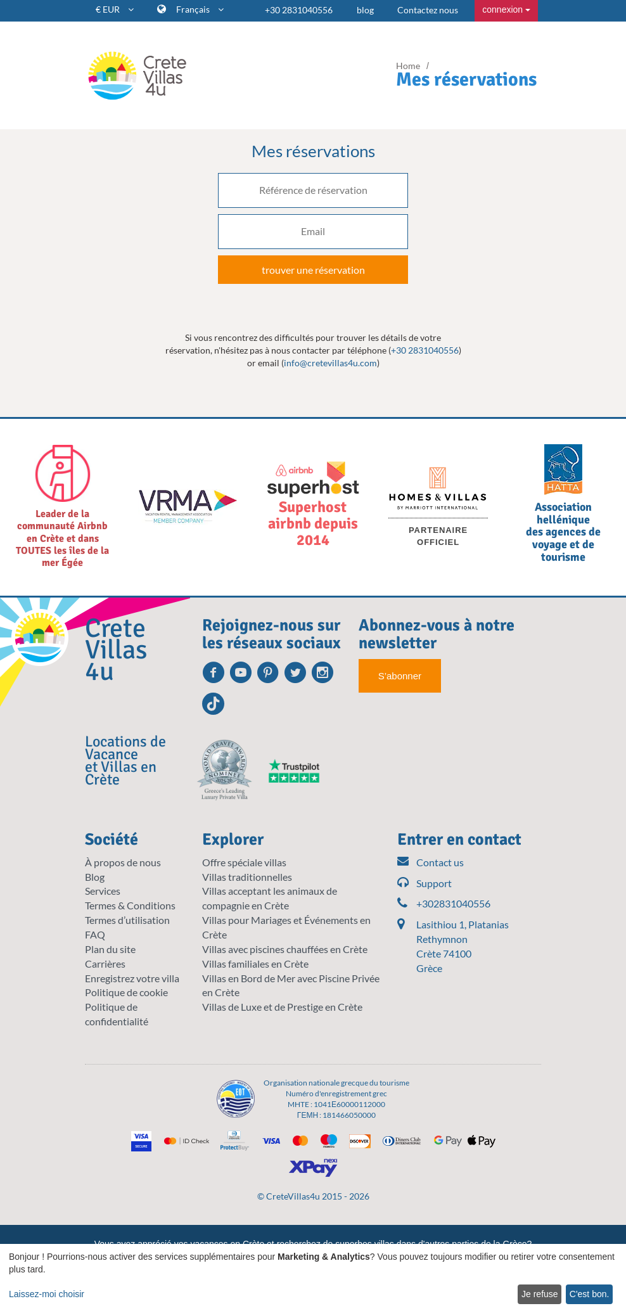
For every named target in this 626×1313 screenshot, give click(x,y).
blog (365, 9)
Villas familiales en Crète (255, 964)
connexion (506, 9)
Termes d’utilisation (127, 920)
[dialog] (313, 1278)
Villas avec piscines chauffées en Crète (284, 949)
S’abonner (399, 675)
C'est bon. (590, 1294)
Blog (95, 877)
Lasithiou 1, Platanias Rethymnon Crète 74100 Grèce (462, 946)
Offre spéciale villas (244, 862)
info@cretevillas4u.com (330, 362)
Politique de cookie (126, 992)
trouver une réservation (313, 270)
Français (200, 9)
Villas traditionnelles (247, 877)
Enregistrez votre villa (132, 978)
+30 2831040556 (299, 9)
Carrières (105, 964)
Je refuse (539, 1294)
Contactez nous (427, 9)
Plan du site (110, 949)
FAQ (95, 934)
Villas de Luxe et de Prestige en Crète (282, 1007)
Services (102, 891)
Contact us (430, 862)
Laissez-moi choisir (46, 1294)
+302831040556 (443, 904)
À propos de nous (123, 862)
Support (424, 883)
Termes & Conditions (130, 905)
